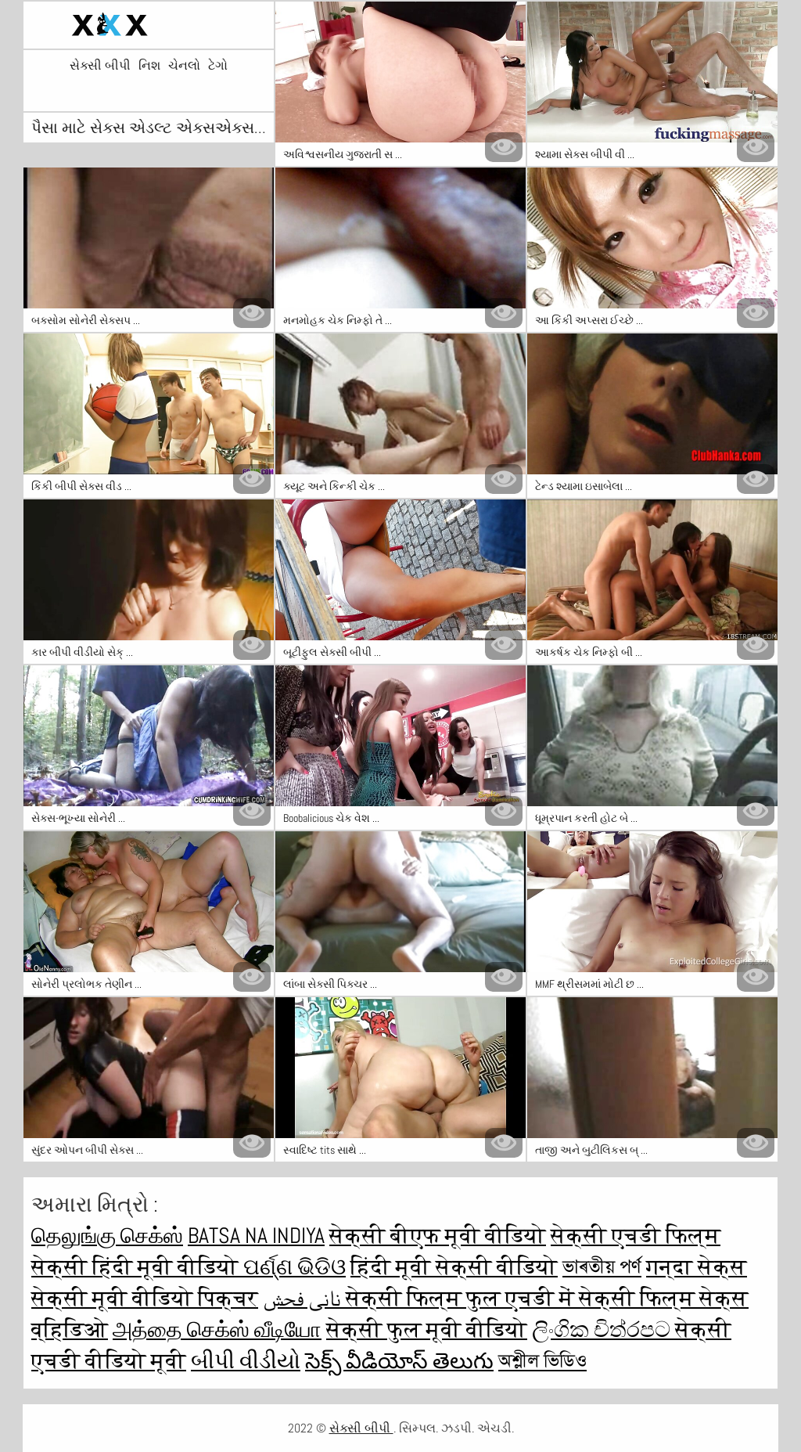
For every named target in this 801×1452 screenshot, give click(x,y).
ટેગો (218, 66)
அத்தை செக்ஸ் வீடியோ (217, 1329)
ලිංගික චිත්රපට (603, 1329)
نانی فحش (304, 1298)
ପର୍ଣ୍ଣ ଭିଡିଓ (294, 1267)
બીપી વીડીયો (245, 1361)
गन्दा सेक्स (696, 1267)
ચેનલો (184, 66)
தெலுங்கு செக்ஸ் (107, 1235)
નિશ (149, 66)
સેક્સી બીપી (100, 66)
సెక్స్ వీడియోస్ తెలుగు (399, 1361)
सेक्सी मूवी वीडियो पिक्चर (144, 1298)
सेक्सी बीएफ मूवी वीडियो (437, 1235)
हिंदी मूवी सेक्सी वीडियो (454, 1267)
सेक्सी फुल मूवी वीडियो (426, 1329)
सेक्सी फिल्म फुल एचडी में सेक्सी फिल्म (522, 1298)
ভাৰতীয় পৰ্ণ (601, 1267)
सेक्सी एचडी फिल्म (635, 1235)
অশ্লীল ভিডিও (542, 1361)
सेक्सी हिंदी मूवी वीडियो (137, 1267)
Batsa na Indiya (256, 1235)
